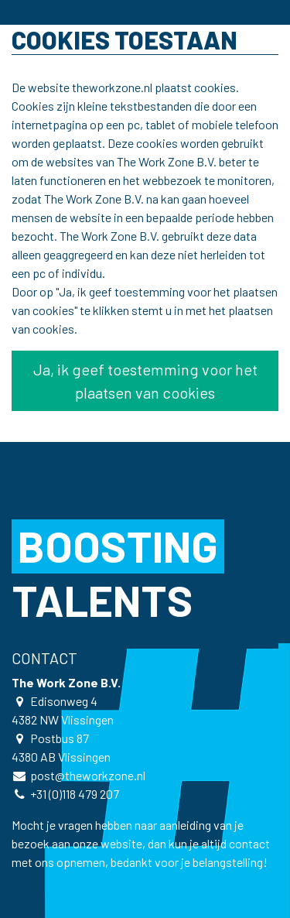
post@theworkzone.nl (87, 775)
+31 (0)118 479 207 (74, 793)
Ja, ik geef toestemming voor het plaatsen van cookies (145, 381)
